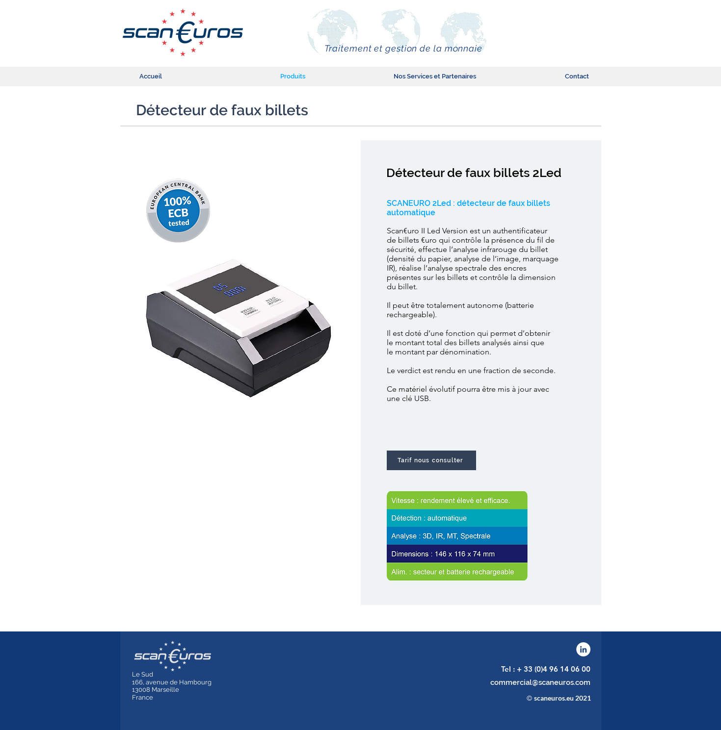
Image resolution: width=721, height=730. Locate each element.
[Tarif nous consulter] (431, 460)
